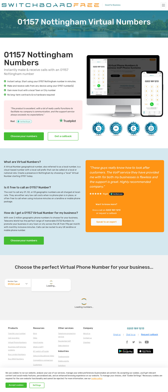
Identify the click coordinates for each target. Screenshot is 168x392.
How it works (38, 342)
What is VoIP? (38, 347)
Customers (37, 365)
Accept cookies (16, 385)
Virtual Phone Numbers (17, 342)
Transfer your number (17, 333)
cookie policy (96, 378)
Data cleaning (63, 346)
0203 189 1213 (113, 210)
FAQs (35, 338)
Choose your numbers (24, 136)
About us (86, 333)
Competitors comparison (43, 360)
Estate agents (63, 361)
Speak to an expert (106, 222)
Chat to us (130, 335)
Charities (86, 342)
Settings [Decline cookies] (37, 385)
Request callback (149, 334)
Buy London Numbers (17, 354)
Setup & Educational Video (43, 356)
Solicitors (61, 365)
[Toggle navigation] (163, 5)
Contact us (87, 338)
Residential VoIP (64, 341)
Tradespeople (63, 357)
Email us (117, 335)
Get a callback (63, 136)
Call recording (13, 338)
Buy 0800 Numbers (16, 359)
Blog (35, 333)
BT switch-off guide (41, 351)
